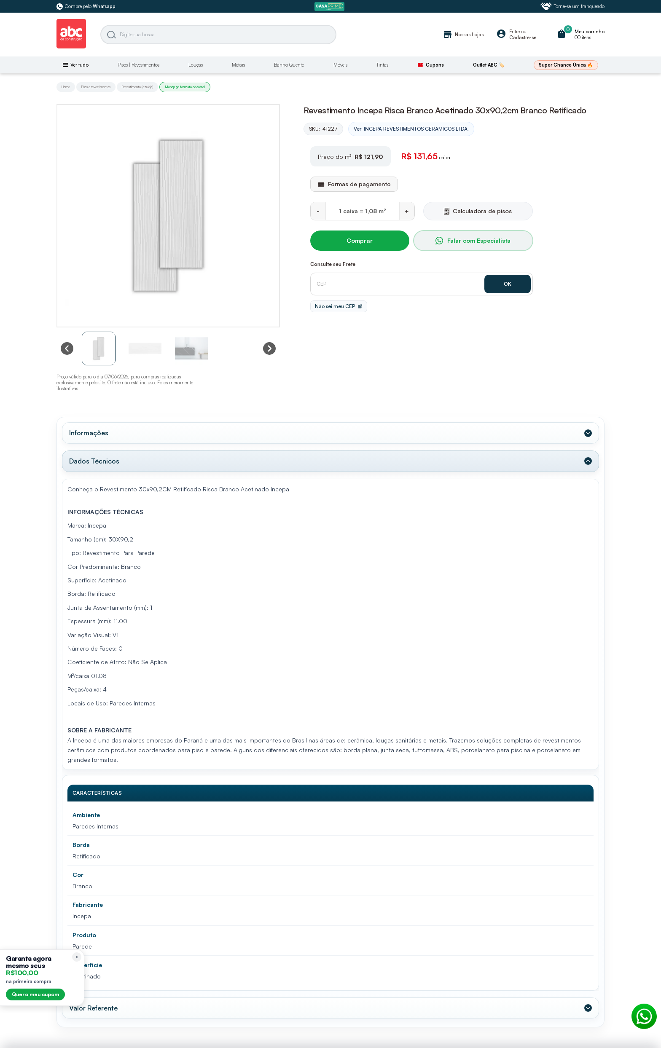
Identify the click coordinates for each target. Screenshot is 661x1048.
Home (66, 87)
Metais (238, 65)
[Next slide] (269, 348)
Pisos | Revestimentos (138, 65)
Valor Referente (92, 1004)
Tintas (382, 65)
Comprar (359, 240)
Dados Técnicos (93, 458)
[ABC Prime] (330, 6)
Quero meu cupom (35, 994)
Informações (87, 432)
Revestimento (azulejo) (137, 87)
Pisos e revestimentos (95, 87)
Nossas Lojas (463, 34)
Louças (195, 65)
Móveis (340, 65)
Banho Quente (289, 65)
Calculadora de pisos (478, 210)
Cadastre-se (522, 37)
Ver (411, 129)
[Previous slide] (67, 348)
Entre (514, 32)
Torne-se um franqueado (572, 6)
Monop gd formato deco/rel (185, 87)
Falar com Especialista (473, 240)
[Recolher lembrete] (76, 957)
